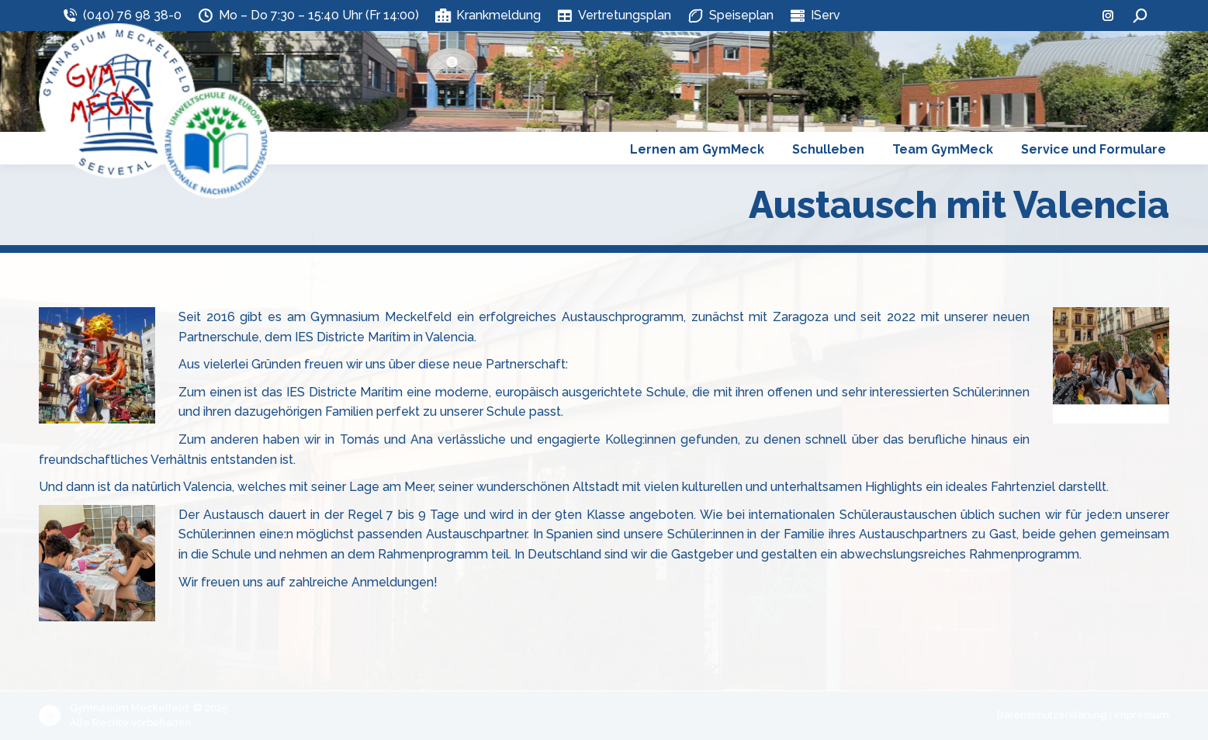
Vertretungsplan (613, 15)
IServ (814, 15)
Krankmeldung (487, 15)
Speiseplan (730, 15)
